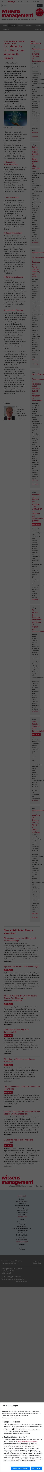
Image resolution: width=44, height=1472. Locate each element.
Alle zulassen (36, 1468)
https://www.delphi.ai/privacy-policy (27, 1441)
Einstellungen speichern (20, 1468)
